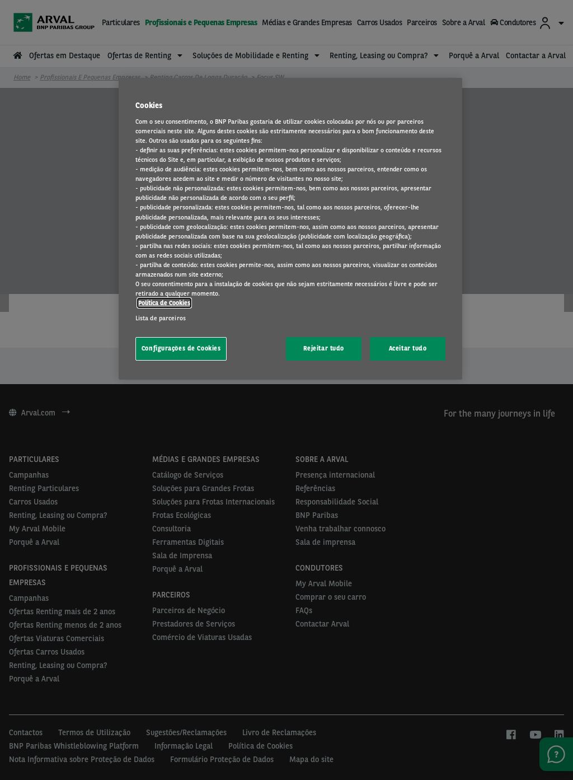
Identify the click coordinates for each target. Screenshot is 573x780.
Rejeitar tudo (323, 348)
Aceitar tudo (408, 348)
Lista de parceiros (160, 318)
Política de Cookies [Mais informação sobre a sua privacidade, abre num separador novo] (164, 303)
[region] (290, 229)
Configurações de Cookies (181, 348)
